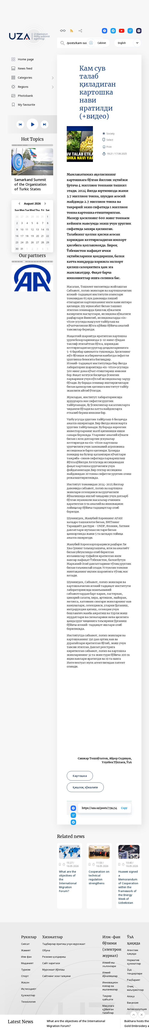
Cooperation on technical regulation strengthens (99, 877)
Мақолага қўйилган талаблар (108, 1009)
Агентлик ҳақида (132, 951)
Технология (28, 1001)
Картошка (80, 776)
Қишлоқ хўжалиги (85, 787)
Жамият (26, 950)
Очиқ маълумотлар (135, 988)
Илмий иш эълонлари (109, 964)
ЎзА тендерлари (134, 971)
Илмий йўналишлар (110, 974)
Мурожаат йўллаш (53, 969)
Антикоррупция (137, 1009)
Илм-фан (26, 956)
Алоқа (130, 996)
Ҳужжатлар (28, 995)
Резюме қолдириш (54, 956)
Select (114, 139)
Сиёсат (25, 944)
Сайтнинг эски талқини (56, 976)
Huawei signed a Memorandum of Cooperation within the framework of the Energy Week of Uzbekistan (128, 887)
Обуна (46, 950)
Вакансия (132, 1002)
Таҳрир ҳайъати (107, 997)
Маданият (27, 963)
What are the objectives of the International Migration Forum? (68, 881)
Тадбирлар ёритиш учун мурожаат (63, 944)
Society (110, 133)
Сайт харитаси (51, 963)
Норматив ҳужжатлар (134, 961)
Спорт (25, 976)
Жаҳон (25, 982)
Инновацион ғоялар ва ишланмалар (110, 986)
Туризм (25, 969)
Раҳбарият (133, 980)
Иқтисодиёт (28, 989)
